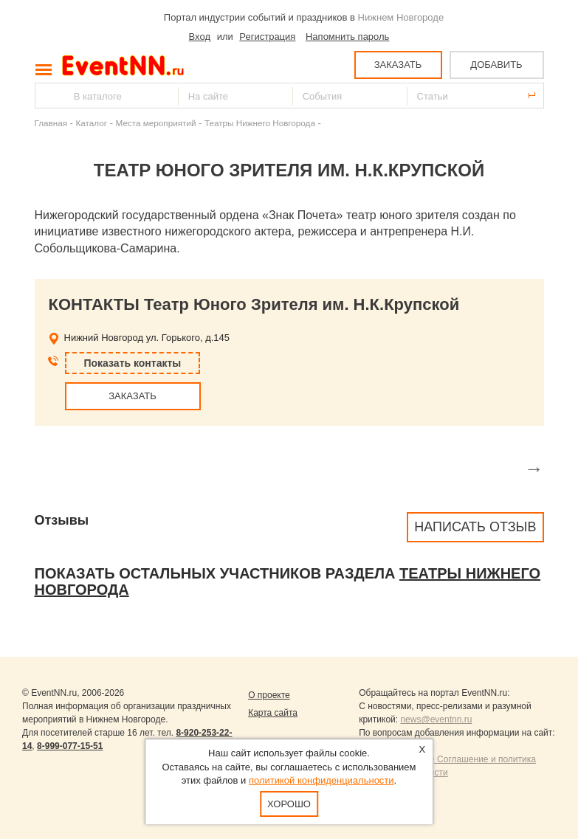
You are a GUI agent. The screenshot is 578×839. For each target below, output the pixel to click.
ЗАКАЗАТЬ (398, 64)
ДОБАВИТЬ (496, 64)
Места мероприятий (156, 123)
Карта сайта (272, 713)
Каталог (92, 123)
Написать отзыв (475, 526)
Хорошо (289, 803)
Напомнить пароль (347, 36)
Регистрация (267, 36)
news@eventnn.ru (436, 719)
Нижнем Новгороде (401, 17)
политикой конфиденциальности (321, 780)
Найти (47, 95)
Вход (199, 36)
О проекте (269, 695)
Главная (51, 123)
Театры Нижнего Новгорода (259, 123)
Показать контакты (133, 363)
